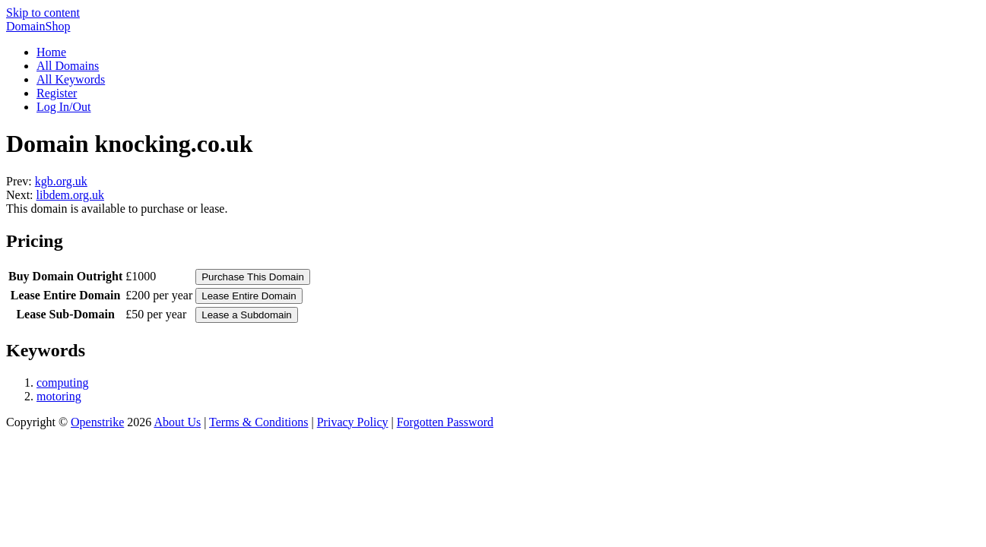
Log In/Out (63, 106)
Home (51, 52)
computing (62, 382)
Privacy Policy (352, 422)
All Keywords (70, 79)
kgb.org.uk (61, 181)
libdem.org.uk (70, 194)
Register (56, 93)
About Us (177, 422)
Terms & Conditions (258, 422)
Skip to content (43, 12)
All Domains (67, 65)
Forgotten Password (445, 422)
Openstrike (97, 422)
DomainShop (38, 26)
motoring (58, 396)
